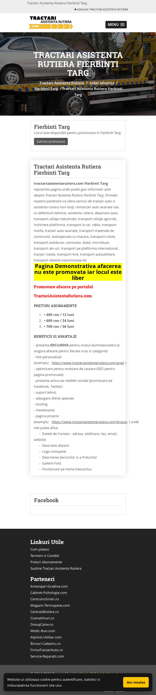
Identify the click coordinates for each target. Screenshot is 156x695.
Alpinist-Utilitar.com (46, 637)
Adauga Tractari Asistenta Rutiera (101, 9)
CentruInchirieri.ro (44, 599)
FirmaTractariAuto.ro (46, 650)
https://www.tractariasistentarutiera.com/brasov (89, 421)
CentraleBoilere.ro (44, 612)
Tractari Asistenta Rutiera (61, 82)
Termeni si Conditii (44, 556)
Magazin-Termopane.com (50, 605)
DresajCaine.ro (41, 624)
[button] (116, 24)
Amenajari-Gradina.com (49, 586)
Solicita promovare (51, 141)
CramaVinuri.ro (42, 618)
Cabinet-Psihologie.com (48, 593)
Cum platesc (39, 549)
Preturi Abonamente (46, 562)
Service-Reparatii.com (47, 656)
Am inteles (136, 682)
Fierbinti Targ (46, 88)
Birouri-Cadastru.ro (45, 643)
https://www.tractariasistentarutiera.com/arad (88, 362)
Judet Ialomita (102, 82)
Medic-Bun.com (42, 631)
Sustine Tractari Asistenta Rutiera (55, 568)
